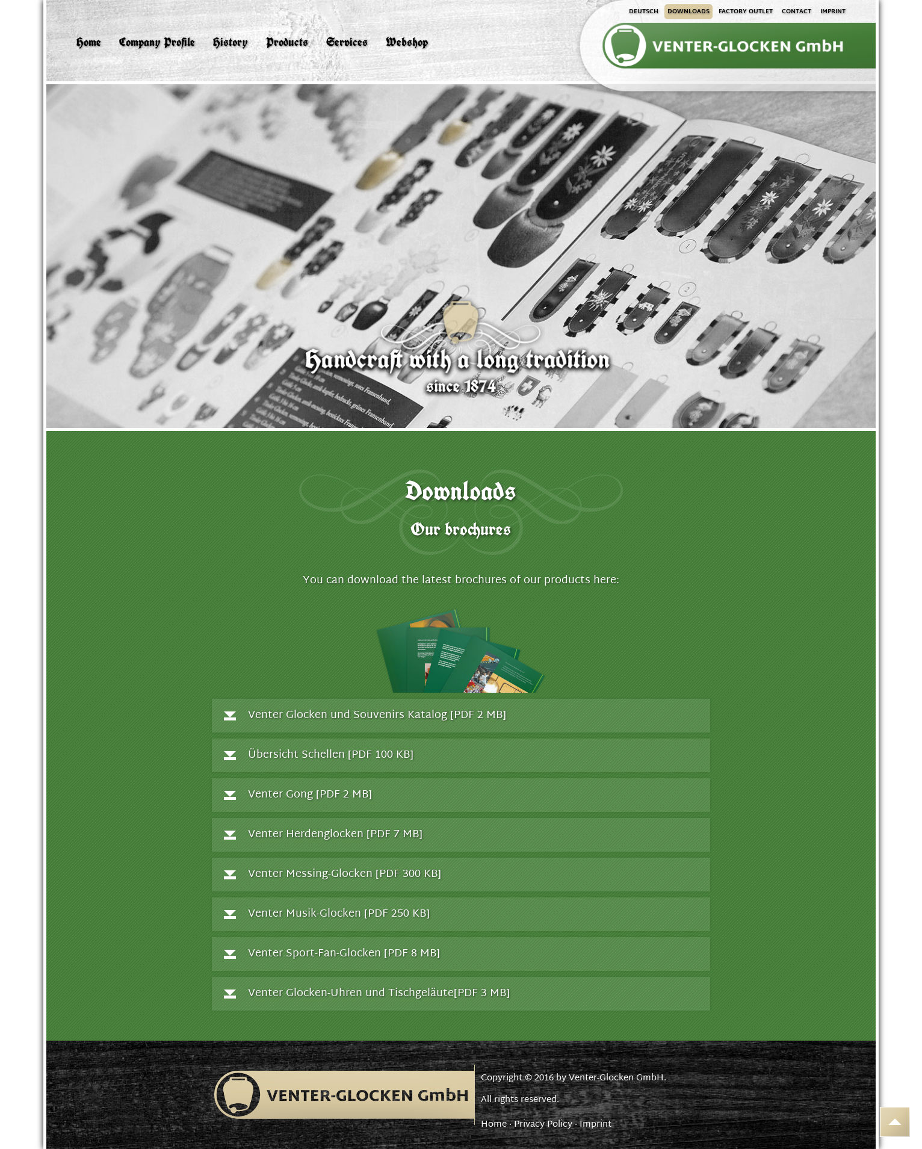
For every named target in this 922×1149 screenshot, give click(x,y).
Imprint (595, 1124)
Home (494, 1124)
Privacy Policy (543, 1124)
